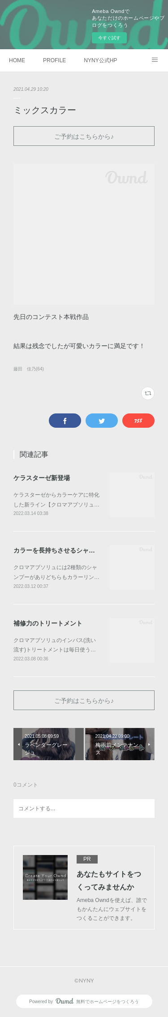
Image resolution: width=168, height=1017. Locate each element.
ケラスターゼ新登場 (41, 477)
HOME (17, 60)
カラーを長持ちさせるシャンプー (60, 550)
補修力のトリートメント (47, 623)
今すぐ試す (109, 37)
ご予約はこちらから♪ (84, 136)
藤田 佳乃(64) (28, 368)
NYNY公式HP (100, 60)
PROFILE (54, 60)
